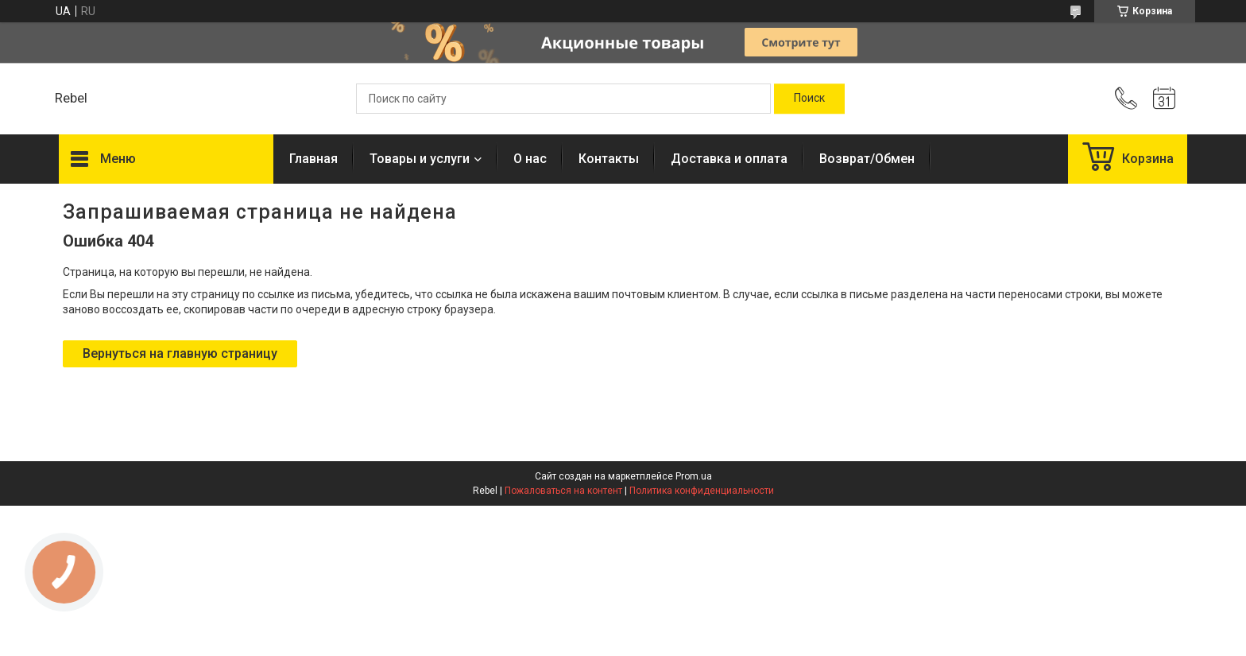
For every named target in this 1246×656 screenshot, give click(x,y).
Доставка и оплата (729, 158)
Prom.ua (693, 476)
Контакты (608, 158)
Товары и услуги (420, 158)
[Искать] (809, 98)
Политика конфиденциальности (701, 490)
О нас (530, 158)
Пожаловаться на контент (563, 490)
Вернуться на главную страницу (180, 353)
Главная (313, 158)
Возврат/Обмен (867, 158)
